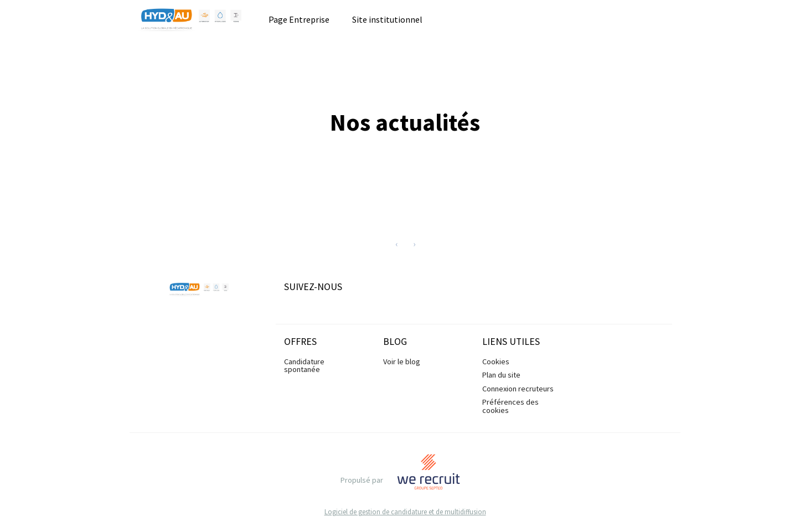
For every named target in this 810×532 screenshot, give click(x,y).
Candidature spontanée (304, 365)
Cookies (495, 361)
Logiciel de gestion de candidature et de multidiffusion (405, 511)
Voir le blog (401, 361)
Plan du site (501, 375)
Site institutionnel (387, 19)
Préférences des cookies (510, 406)
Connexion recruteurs (518, 389)
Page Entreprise (299, 19)
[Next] (414, 244)
